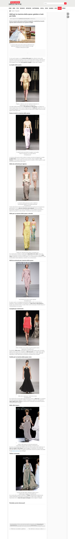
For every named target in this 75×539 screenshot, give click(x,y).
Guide (59, 8)
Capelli (42, 8)
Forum (63, 8)
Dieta (56, 8)
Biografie (22, 8)
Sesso (46, 8)
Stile (17, 8)
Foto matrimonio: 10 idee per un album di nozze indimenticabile (36, 529)
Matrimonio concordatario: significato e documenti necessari (18, 529)
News (14, 8)
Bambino (51, 8)
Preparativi (17, 10)
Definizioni (28, 8)
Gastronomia (35, 8)
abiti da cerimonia (16, 450)
